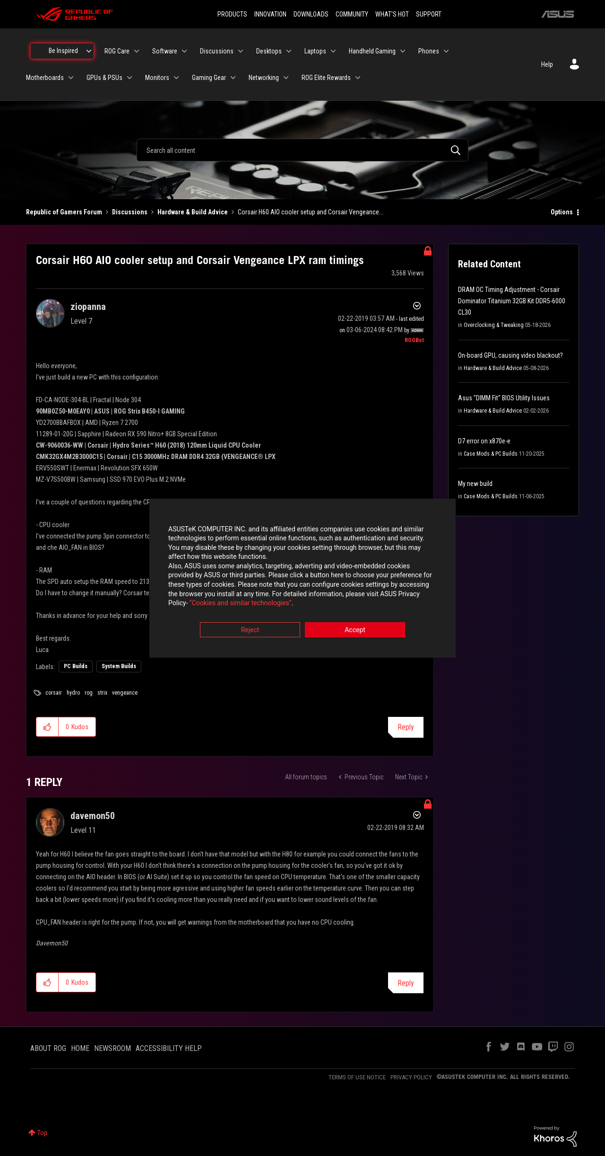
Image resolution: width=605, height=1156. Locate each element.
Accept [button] (355, 630)
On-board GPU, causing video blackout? (510, 355)
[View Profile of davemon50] (92, 815)
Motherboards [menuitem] (45, 77)
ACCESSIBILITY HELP (169, 1048)
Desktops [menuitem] (269, 51)
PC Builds (75, 666)
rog (89, 692)
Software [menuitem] (164, 51)
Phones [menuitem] (428, 51)
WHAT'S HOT (392, 14)
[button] (47, 726)
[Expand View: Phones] (446, 51)
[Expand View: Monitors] (176, 77)
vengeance (125, 692)
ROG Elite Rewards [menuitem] (326, 77)
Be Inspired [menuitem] (63, 50)
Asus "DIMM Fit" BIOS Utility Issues (504, 398)
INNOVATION (270, 14)
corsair (53, 692)
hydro (73, 692)
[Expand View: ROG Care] (136, 51)
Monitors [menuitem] (157, 77)
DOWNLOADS (311, 14)
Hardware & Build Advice (192, 212)
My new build (475, 483)
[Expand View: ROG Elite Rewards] (358, 77)
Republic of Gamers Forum (64, 212)
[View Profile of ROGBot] (414, 340)
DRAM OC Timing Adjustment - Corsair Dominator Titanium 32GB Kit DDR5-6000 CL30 (511, 301)
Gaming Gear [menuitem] (209, 77)
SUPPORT (428, 14)
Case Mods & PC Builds (491, 453)
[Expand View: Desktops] (289, 51)
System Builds (119, 666)
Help (547, 64)
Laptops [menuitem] (315, 51)
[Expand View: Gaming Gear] (233, 77)
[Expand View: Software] (184, 51)
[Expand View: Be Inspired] (89, 51)
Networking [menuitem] (264, 77)
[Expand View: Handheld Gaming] (402, 51)
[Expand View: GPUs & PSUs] (129, 77)
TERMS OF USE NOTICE (357, 1077)
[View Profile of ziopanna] (88, 306)
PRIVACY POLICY (411, 1077)
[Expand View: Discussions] (240, 51)
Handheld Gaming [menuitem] (372, 51)
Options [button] (562, 212)
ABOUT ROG (48, 1048)
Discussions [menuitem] (216, 51)
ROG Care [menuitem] (117, 51)
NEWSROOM (112, 1048)
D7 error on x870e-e (484, 441)
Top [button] (42, 1133)
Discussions (129, 212)
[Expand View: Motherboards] (71, 77)
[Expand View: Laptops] (333, 51)
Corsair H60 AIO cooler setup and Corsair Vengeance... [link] (310, 212)
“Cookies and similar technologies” (241, 604)
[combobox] (302, 150)
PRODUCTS (232, 14)
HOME (80, 1048)
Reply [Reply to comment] (406, 983)
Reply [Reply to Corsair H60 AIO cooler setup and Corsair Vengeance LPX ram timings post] (406, 727)
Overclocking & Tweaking (494, 325)
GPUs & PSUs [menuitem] (104, 77)
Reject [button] (250, 630)
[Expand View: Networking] (286, 77)
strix (102, 692)
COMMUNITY (352, 14)
